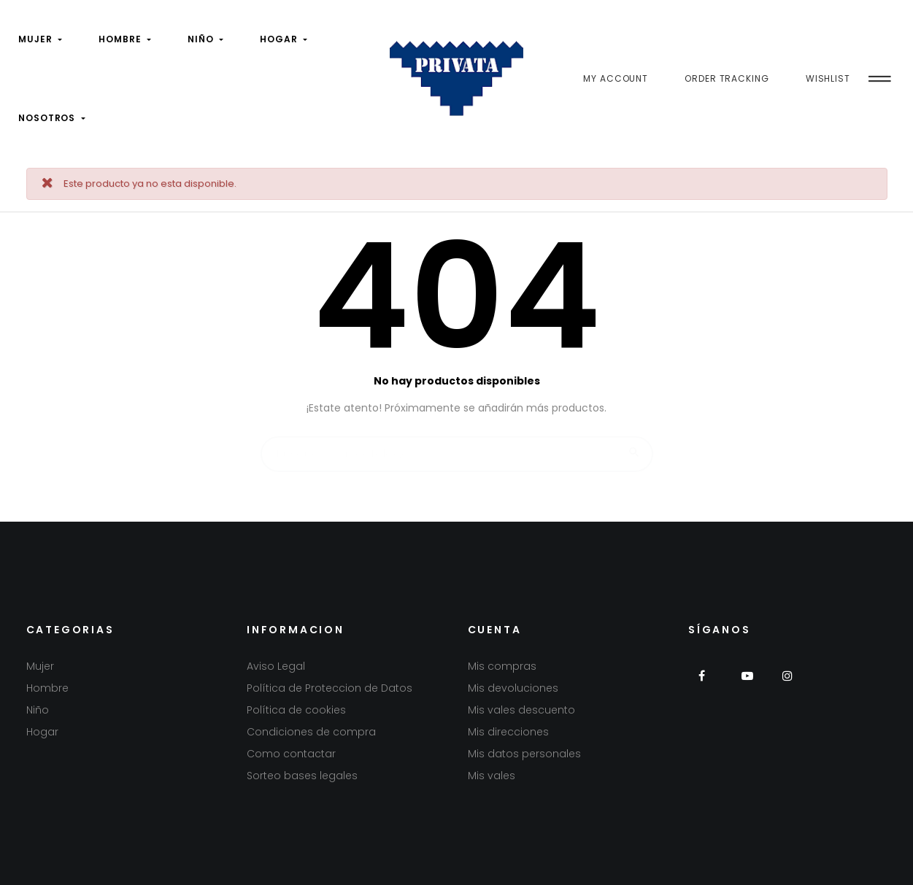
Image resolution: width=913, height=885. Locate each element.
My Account (615, 78)
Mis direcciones (508, 731)
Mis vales (491, 775)
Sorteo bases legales (302, 775)
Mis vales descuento (521, 710)
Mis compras (502, 666)
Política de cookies (296, 710)
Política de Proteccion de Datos (329, 688)
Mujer (40, 666)
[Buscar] (457, 447)
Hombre (47, 688)
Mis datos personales (524, 753)
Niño (37, 710)
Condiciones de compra (311, 731)
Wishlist (828, 78)
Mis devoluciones (513, 688)
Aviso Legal (276, 666)
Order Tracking (727, 78)
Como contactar (291, 753)
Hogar (42, 731)
